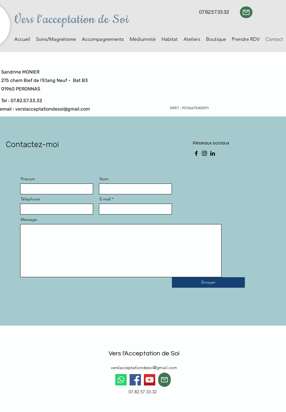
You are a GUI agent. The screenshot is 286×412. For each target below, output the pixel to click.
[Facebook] (196, 153)
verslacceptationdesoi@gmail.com (52, 109)
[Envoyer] (208, 282)
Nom (104, 179)
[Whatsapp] (121, 379)
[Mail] (246, 12)
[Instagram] (204, 153)
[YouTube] (149, 379)
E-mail (105, 199)
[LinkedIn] (212, 153)
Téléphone (30, 199)
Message (29, 219)
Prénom (28, 179)
